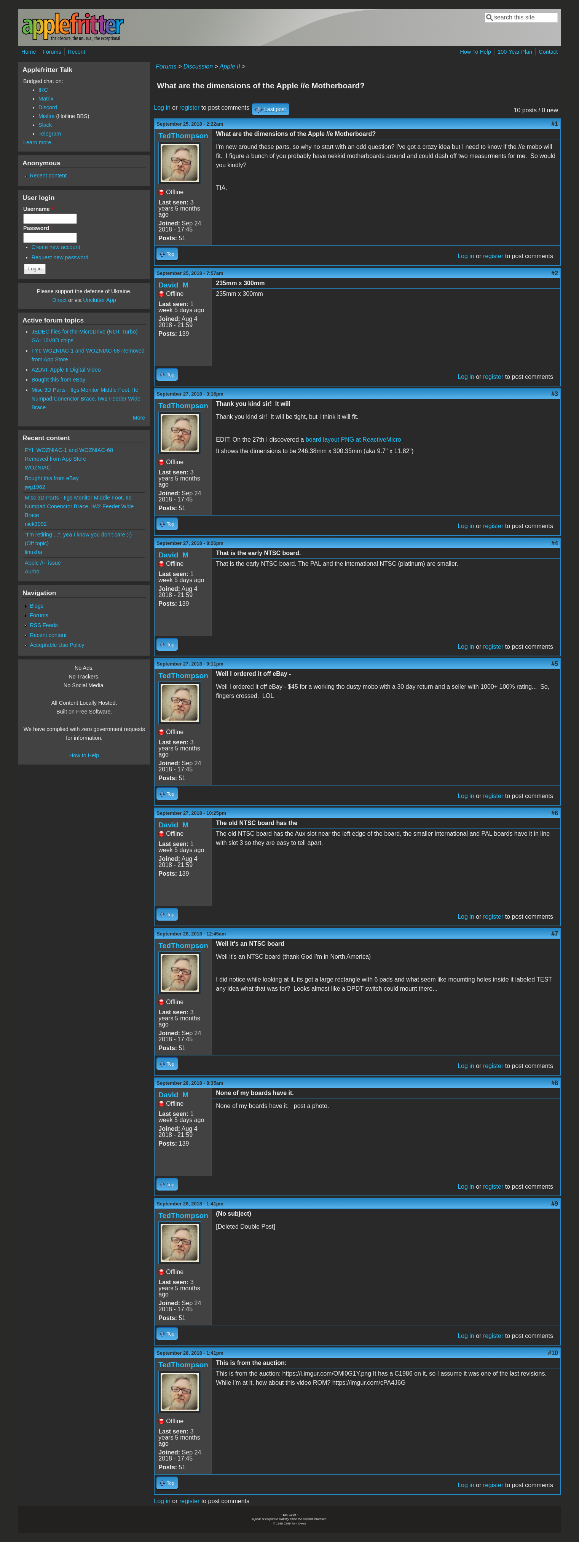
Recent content (48, 175)
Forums (52, 52)
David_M (173, 285)
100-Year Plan (515, 52)
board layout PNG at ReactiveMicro (353, 439)
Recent (76, 52)
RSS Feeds (44, 625)
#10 (553, 1353)
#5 (554, 664)
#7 (554, 934)
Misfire (46, 116)
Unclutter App (99, 300)
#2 (554, 273)
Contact (548, 52)
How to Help (84, 755)
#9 (554, 1203)
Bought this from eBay (59, 380)
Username (38, 209)
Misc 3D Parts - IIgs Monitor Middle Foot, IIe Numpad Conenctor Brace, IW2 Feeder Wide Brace (86, 398)
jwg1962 (35, 487)
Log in (162, 107)
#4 (554, 543)
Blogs (36, 606)
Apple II (230, 66)
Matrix (45, 99)
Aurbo (32, 571)
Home (28, 52)
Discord (47, 107)
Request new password (60, 257)
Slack (45, 125)
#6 (554, 813)
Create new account (56, 247)
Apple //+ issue (43, 563)
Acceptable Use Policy (57, 645)
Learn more (37, 142)
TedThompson (183, 136)
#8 (554, 1083)
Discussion (198, 66)
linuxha (33, 552)
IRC (43, 90)
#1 (554, 124)
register (189, 107)
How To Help (475, 52)
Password (38, 228)
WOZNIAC (38, 468)
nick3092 (36, 524)
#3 (554, 394)
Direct (60, 300)
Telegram (49, 134)
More (138, 418)
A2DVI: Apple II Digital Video (66, 370)
